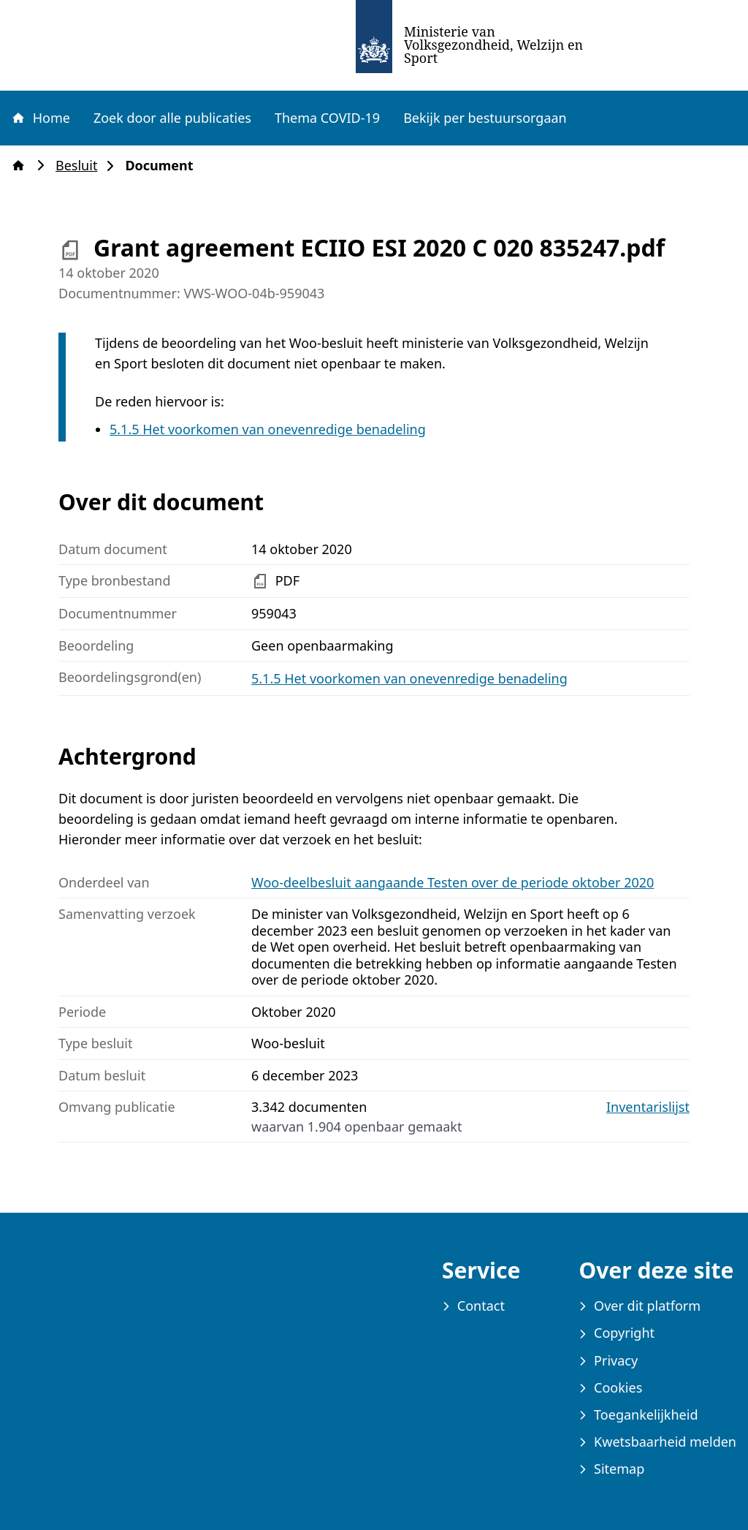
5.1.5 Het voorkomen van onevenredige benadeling (268, 429)
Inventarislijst (648, 1107)
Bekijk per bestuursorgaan (485, 117)
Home (40, 117)
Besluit (81, 165)
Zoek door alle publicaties (172, 117)
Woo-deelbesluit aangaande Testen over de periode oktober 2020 (452, 882)
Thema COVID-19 (327, 117)
